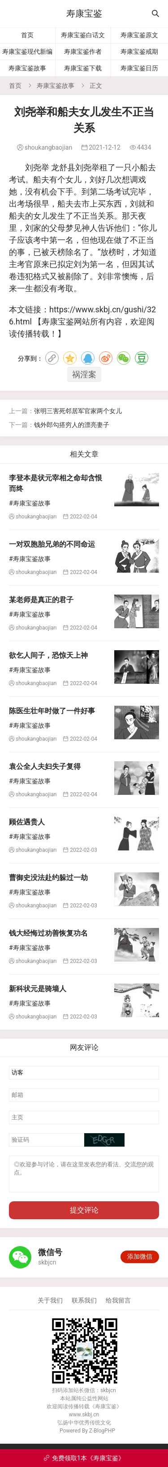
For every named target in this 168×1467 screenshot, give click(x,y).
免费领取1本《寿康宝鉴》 (84, 1458)
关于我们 (50, 1305)
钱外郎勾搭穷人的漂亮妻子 (71, 424)
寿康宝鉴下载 (83, 68)
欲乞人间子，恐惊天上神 (48, 655)
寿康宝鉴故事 (27, 68)
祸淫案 (84, 374)
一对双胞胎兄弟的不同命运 (52, 544)
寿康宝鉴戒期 (139, 51)
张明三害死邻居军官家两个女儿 (78, 410)
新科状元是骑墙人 (37, 988)
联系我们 (84, 1305)
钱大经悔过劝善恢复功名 (48, 933)
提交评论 (84, 1215)
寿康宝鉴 (84, 13)
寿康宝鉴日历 (139, 68)
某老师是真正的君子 (41, 599)
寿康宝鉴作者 (83, 51)
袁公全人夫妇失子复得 (45, 766)
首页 (27, 35)
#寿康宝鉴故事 (30, 503)
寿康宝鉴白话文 (83, 35)
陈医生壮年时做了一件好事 (52, 711)
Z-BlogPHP (102, 1436)
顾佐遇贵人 (27, 822)
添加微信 (139, 1261)
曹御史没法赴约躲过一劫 (48, 877)
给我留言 (118, 1305)
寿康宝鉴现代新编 (27, 51)
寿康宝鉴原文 (139, 35)
